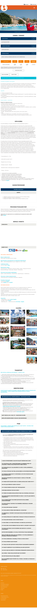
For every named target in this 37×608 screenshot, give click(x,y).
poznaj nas (2, 583)
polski (11, 299)
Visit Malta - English (20, 302)
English (7, 281)
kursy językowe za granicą (5, 584)
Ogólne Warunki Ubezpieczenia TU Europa (11, 406)
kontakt (2, 590)
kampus (18, 193)
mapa (8, 265)
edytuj (33, 38)
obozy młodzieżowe (4, 587)
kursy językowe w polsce (4, 586)
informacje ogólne (20, 412)
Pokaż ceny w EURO (18, 70)
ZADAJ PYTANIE (13, 74)
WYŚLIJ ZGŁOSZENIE (5, 74)
